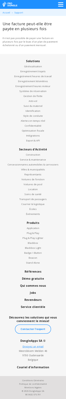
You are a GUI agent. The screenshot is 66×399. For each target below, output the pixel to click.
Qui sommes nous (33, 286)
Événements (33, 214)
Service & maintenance (33, 159)
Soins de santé (33, 194)
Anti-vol (33, 101)
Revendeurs (33, 300)
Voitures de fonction (33, 179)
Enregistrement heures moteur (32, 86)
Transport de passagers (33, 199)
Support (18, 12)
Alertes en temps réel (33, 120)
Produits (33, 223)
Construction (33, 154)
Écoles (33, 209)
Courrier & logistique (33, 204)
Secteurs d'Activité (33, 149)
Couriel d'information (33, 367)
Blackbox (33, 243)
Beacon (33, 257)
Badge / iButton (33, 252)
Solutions (33, 61)
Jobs (33, 293)
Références (33, 271)
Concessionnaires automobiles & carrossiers (33, 164)
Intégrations (33, 135)
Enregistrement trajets (33, 71)
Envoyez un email (33, 346)
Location (33, 189)
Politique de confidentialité (33, 384)
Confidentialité (33, 125)
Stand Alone (33, 262)
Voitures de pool (33, 184)
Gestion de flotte (33, 96)
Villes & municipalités (33, 169)
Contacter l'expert (33, 329)
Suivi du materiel (33, 106)
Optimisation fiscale (33, 130)
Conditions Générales (33, 380)
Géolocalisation (33, 66)
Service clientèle (33, 307)
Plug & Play (33, 233)
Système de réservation (33, 91)
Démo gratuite (33, 279)
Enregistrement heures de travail (33, 76)
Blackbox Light (33, 247)
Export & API (33, 140)
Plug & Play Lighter (33, 238)
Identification (33, 110)
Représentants (32, 174)
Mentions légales (32, 387)
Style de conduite (33, 115)
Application (33, 228)
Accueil (6, 12)
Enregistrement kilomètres (33, 81)
